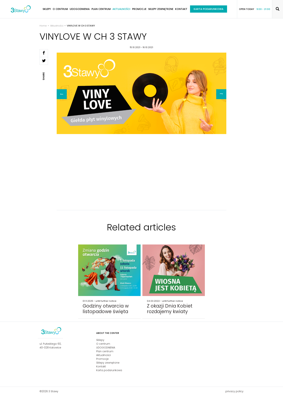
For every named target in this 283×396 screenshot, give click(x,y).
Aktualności (121, 9)
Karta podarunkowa (208, 9)
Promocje (139, 9)
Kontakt (181, 9)
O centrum (60, 9)
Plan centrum (101, 9)
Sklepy (47, 9)
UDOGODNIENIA (80, 9)
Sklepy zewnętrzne (160, 9)
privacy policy (234, 391)
